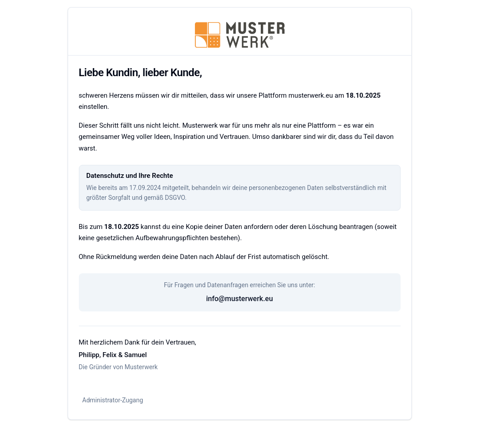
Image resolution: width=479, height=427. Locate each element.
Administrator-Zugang (112, 400)
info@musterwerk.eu (239, 298)
